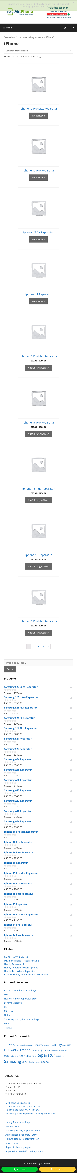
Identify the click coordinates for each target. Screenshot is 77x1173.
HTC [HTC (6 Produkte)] (69, 1044)
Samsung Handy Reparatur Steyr (21, 1018)
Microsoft (9, 1010)
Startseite (9, 36)
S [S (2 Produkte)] (56, 1055)
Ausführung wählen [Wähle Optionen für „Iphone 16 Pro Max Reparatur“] (38, 367)
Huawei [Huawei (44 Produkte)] (10, 1049)
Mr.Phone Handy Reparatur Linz (21, 960)
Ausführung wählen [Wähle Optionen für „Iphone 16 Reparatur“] (38, 565)
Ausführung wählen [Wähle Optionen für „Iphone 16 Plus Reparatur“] (38, 499)
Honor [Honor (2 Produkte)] (64, 1045)
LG (5, 1006)
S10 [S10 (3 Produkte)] (63, 1055)
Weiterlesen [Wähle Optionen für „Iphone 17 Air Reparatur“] (38, 238)
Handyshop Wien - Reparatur (19, 970)
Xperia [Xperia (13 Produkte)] (45, 1061)
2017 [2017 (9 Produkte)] (11, 1044)
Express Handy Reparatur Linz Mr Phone (26, 974)
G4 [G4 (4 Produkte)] (47, 1044)
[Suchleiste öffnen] (73, 27)
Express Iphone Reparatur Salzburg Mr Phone (30, 1112)
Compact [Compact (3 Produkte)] (29, 1044)
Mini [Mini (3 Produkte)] (66, 1050)
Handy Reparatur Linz (15, 963)
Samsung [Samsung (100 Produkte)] (12, 1060)
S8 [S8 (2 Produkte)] (60, 1055)
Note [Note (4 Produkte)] (12, 1055)
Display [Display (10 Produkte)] (38, 1044)
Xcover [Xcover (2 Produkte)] (38, 1061)
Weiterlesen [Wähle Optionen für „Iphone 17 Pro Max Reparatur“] (38, 114)
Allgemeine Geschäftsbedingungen (24, 1150)
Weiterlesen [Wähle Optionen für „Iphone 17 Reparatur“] (38, 300)
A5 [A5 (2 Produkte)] (15, 1045)
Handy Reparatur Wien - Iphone (21, 967)
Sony (6, 1022)
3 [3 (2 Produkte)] (4, 1045)
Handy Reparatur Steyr (17, 1121)
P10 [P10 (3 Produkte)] (25, 1055)
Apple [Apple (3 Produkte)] (23, 1044)
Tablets (8, 1027)
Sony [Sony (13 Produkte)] (24, 1061)
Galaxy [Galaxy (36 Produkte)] (57, 1044)
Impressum (11, 1142)
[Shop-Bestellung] (38, 50)
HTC (6, 993)
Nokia (7, 1014)
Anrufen (20, 1169)
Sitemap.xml (12, 1125)
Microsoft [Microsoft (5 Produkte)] (59, 1049)
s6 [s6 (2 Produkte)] (58, 1055)
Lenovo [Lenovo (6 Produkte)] (35, 1049)
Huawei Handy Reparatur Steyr (20, 997)
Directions (57, 1169)
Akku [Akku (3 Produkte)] (19, 1044)
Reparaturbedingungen (18, 1146)
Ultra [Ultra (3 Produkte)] (30, 1061)
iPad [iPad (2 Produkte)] (18, 1050)
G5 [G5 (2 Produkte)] (50, 1045)
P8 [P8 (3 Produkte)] (19, 1055)
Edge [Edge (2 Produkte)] (44, 1045)
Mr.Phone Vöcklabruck (16, 956)
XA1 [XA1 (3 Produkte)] (33, 1061)
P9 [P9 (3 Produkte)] (22, 1055)
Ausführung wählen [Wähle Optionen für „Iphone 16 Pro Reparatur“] (38, 433)
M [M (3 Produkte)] (54, 1050)
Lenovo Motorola (13, 1002)
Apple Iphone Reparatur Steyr (20, 989)
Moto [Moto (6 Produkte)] (6, 1055)
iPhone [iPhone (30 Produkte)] (25, 1049)
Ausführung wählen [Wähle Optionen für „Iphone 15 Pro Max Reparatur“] (38, 632)
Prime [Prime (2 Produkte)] (34, 1055)
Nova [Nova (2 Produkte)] (16, 1055)
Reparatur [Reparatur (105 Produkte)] (45, 1054)
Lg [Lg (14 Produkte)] (40, 1049)
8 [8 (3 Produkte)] (7, 1044)
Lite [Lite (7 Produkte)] (45, 1049)
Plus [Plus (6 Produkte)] (29, 1055)
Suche (10, 668)
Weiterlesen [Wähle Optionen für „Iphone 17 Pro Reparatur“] (38, 176)
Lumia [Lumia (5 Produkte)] (50, 1049)
